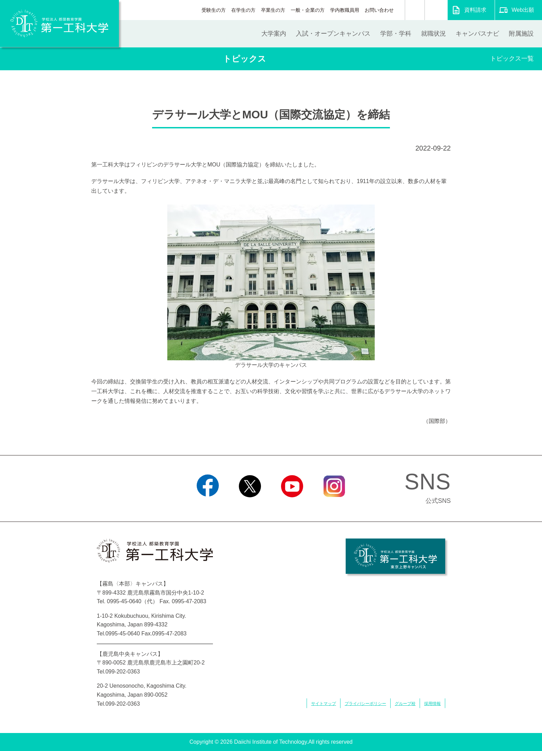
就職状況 (433, 33)
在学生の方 (243, 10)
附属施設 (521, 33)
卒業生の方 (273, 10)
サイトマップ (323, 703)
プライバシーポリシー (365, 703)
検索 (415, 10)
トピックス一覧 (512, 58)
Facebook (207, 506)
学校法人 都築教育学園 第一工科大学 (59, 23)
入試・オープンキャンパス (333, 33)
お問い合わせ (379, 10)
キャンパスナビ (477, 33)
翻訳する (436, 10)
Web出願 (523, 10)
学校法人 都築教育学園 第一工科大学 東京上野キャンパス (395, 556)
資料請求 (475, 10)
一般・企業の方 (308, 10)
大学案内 (273, 33)
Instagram (334, 506)
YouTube (291, 506)
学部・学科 (395, 33)
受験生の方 (214, 10)
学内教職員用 (344, 10)
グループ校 (405, 703)
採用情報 (432, 703)
